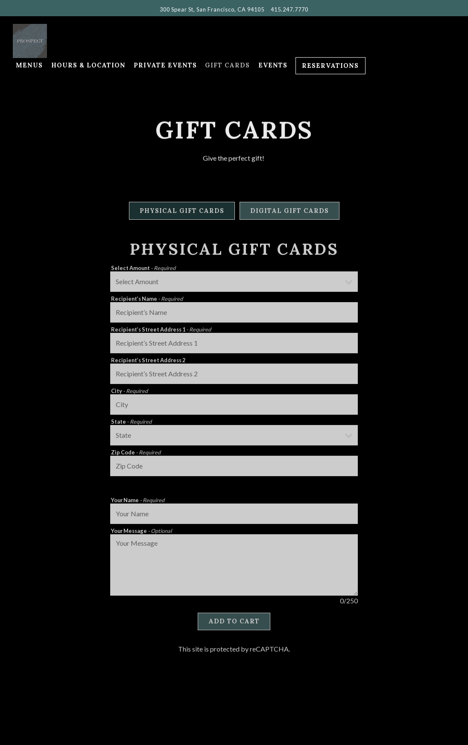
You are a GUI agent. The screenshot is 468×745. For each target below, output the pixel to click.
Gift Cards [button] (227, 65)
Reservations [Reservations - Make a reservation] (330, 66)
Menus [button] (29, 65)
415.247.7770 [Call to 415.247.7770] (289, 9)
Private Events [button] (165, 65)
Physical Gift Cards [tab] (182, 212)
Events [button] (272, 65)
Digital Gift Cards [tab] (289, 212)
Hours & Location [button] (88, 65)
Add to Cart (234, 623)
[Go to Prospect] (212, 10)
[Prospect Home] (60, 40)
